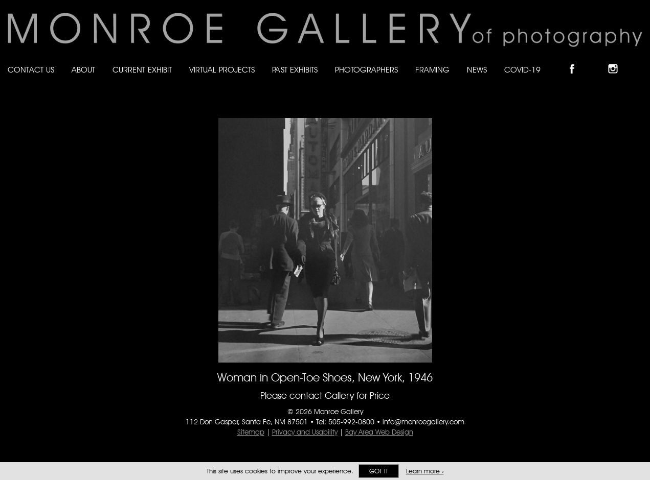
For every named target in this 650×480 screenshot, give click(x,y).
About (83, 70)
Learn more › (425, 471)
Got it (378, 471)
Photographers (366, 70)
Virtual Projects (222, 70)
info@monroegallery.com (423, 422)
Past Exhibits (295, 70)
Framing (432, 70)
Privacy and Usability (305, 432)
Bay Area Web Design (379, 432)
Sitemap (250, 432)
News (477, 70)
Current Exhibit (142, 70)
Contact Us (31, 70)
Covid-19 (522, 70)
